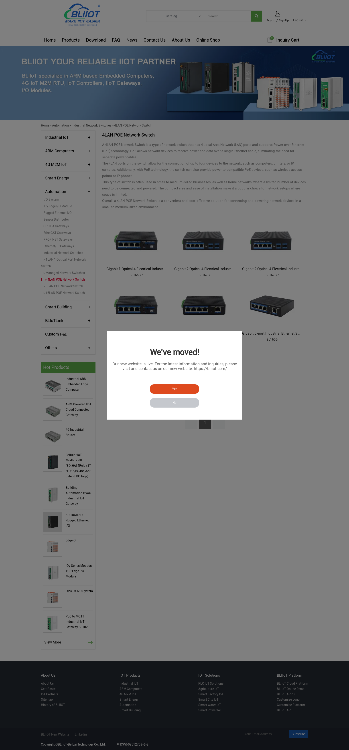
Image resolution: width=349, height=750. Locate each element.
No (174, 402)
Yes (174, 389)
